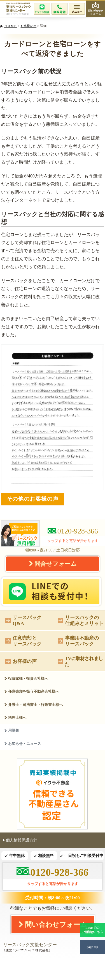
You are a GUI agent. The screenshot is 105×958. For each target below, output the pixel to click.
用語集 (11, 730)
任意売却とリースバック (23, 641)
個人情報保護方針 (20, 840)
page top (92, 946)
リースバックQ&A (23, 620)
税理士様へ (15, 717)
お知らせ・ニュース (22, 744)
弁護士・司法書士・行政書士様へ (33, 704)
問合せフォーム (53, 563)
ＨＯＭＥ (10, 26)
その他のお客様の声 (33, 499)
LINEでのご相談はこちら (92, 930)
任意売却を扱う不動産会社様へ (31, 691)
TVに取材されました (80, 661)
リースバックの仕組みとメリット (81, 620)
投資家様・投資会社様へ (26, 678)
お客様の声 (28, 26)
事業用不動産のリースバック (78, 641)
